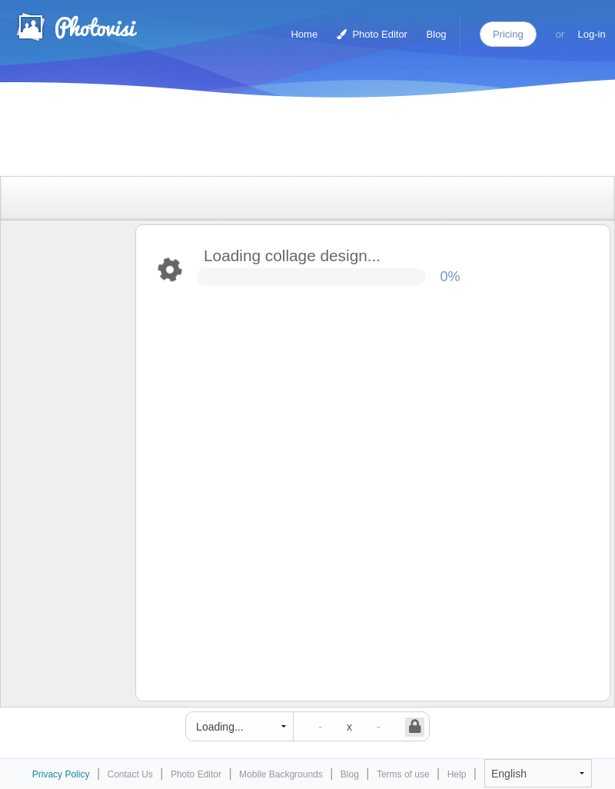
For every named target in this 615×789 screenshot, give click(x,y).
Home (304, 34)
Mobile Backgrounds (281, 774)
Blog (437, 34)
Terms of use (403, 774)
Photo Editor (372, 34)
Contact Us (130, 774)
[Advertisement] (291, 140)
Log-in (592, 34)
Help (457, 774)
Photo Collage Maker (76, 27)
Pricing (508, 34)
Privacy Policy (61, 774)
